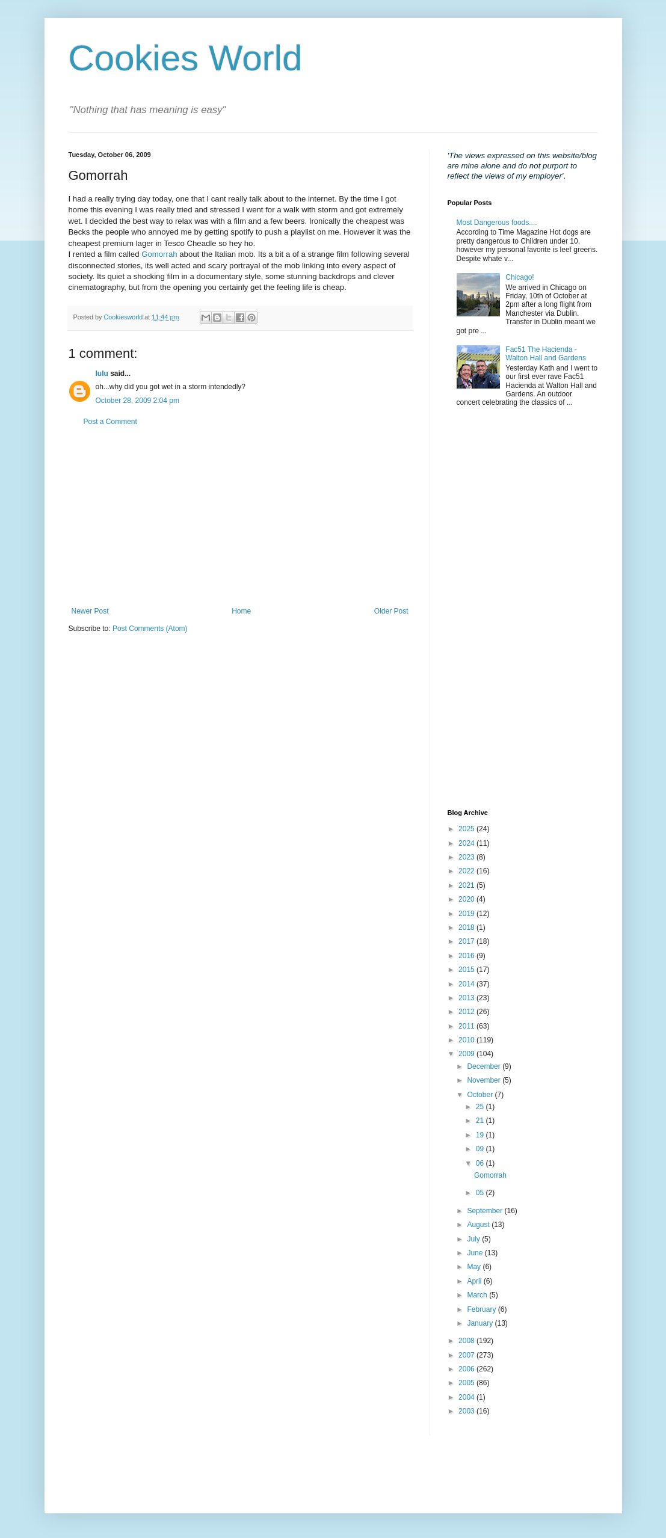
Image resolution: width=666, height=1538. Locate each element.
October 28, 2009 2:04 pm (137, 400)
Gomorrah (159, 254)
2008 (467, 1341)
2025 (467, 829)
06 (481, 1163)
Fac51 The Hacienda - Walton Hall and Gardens (545, 353)
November (484, 1080)
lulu (102, 373)
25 (481, 1107)
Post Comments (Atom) (150, 628)
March (478, 1295)
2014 (467, 984)
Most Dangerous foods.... (497, 222)
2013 (467, 998)
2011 (467, 1026)
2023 (467, 857)
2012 (467, 1011)
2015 (467, 969)
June (475, 1253)
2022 (467, 871)
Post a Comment (110, 421)
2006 (467, 1369)
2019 (467, 913)
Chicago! (519, 277)
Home (241, 611)
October (481, 1094)
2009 (467, 1054)
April (475, 1281)
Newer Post (90, 611)
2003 (467, 1411)
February (482, 1309)
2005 (467, 1383)
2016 (467, 956)
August (479, 1224)
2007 (467, 1355)
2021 (467, 885)
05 (481, 1193)
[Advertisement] (240, 516)
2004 (467, 1397)
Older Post (391, 611)
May (475, 1267)
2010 (467, 1040)
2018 (467, 927)
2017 (467, 941)
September (485, 1211)
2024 (467, 843)
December (484, 1066)
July (474, 1239)
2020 (467, 899)
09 (481, 1149)
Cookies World (186, 58)
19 (481, 1135)
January (481, 1323)
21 (481, 1120)
